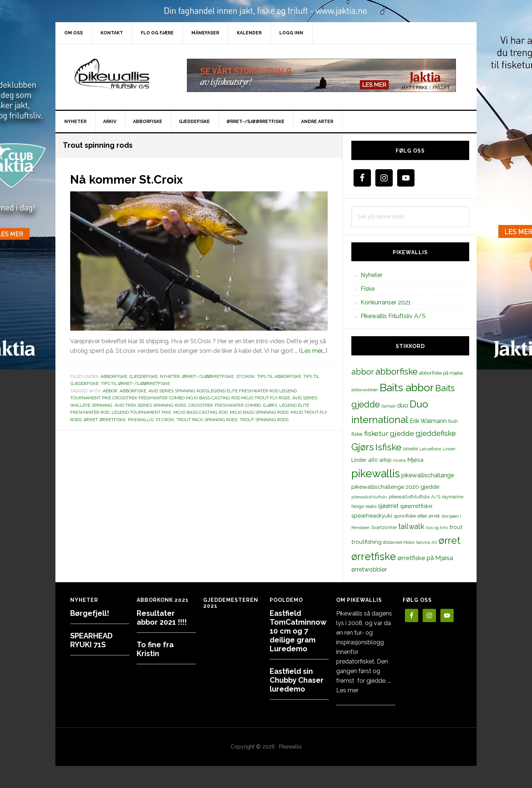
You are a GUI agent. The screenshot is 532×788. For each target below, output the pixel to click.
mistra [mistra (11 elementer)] (399, 460)
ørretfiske (113, 419)
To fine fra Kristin (155, 649)
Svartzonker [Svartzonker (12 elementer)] (384, 527)
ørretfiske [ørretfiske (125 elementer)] (373, 556)
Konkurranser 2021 (386, 302)
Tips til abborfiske (279, 376)
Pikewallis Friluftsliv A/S (393, 316)
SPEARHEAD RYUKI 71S (91, 640)
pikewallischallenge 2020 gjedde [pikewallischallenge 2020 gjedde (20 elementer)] (395, 486)
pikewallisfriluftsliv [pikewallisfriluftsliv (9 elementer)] (369, 497)
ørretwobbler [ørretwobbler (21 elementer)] (369, 569)
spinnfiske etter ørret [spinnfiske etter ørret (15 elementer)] (416, 516)
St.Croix (245, 376)
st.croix (165, 419)
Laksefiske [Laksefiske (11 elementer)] (430, 448)
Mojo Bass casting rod (200, 412)
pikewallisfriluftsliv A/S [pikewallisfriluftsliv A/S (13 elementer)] (414, 496)
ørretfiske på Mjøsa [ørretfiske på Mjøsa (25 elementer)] (425, 558)
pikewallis (140, 419)
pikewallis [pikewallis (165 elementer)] (375, 473)
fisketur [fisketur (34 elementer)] (376, 433)
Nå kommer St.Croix (133, 179)
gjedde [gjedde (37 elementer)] (402, 433)
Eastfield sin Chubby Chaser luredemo (297, 680)
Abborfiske (113, 376)
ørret (91, 419)
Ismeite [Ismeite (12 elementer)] (410, 448)
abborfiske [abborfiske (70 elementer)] (396, 371)
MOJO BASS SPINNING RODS (259, 412)
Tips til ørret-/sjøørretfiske (135, 383)
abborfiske (133, 390)
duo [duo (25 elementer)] (402, 405)
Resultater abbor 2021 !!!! (162, 618)
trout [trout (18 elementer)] (456, 527)
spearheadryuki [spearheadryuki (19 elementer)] (371, 515)
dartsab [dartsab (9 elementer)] (388, 406)
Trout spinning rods (264, 419)
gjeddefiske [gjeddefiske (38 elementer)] (436, 433)
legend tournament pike (141, 412)
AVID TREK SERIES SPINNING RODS (150, 405)
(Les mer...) (313, 350)
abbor (110, 390)
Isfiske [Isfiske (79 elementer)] (388, 447)
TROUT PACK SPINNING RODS (207, 419)
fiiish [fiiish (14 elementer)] (453, 421)
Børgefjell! (89, 613)
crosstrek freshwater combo (224, 405)
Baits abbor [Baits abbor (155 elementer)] (406, 387)
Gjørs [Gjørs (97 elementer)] (362, 447)
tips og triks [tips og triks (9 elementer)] (437, 527)
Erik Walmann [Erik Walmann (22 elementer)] (428, 420)
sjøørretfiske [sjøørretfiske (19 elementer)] (416, 506)
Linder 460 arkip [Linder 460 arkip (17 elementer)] (371, 460)
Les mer (347, 690)
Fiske (368, 288)
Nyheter (170, 376)
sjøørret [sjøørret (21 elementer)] (388, 505)
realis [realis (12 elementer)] (370, 506)
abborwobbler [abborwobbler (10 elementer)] (364, 389)
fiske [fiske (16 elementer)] (357, 434)
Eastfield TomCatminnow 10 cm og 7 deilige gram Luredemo (298, 631)
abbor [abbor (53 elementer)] (362, 371)
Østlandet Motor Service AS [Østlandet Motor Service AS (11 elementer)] (410, 542)
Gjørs (270, 405)
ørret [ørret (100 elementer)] (449, 540)
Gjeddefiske (143, 376)
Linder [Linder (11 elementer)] (449, 448)
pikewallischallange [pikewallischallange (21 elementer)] (427, 475)
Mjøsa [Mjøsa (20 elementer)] (415, 459)
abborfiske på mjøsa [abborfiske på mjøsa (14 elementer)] (441, 373)
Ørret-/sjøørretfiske (208, 376)
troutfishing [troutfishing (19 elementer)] (366, 542)
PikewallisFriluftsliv (118, 75)
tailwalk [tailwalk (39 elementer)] (411, 526)
